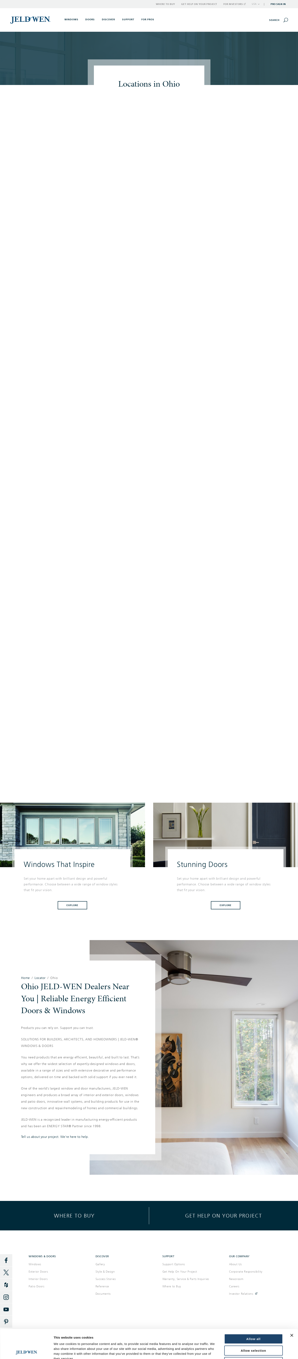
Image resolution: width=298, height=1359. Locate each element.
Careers (234, 1286)
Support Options (173, 1264)
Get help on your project (223, 1215)
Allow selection (253, 1321)
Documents (103, 1294)
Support (128, 19)
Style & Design (105, 1271)
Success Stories (106, 1279)
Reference (102, 1286)
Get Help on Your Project (199, 4)
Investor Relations (241, 1294)
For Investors (234, 4)
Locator (40, 978)
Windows (35, 1264)
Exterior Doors (38, 1271)
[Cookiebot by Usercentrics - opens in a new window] (26, 1351)
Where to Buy (165, 4)
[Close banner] (291, 1306)
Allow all (253, 1310)
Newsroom (236, 1279)
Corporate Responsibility (245, 1271)
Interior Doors (38, 1279)
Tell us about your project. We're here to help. (55, 1137)
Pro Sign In (278, 4)
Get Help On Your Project (179, 1271)
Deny (253, 1333)
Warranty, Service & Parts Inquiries (185, 1279)
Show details (246, 1351)
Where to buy (74, 1215)
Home (25, 978)
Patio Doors (36, 1286)
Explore (72, 905)
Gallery (100, 1264)
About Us (235, 1264)
